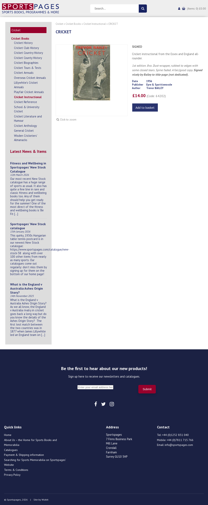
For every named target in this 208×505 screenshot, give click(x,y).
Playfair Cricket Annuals (29, 91)
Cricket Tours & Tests (27, 67)
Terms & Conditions (16, 469)
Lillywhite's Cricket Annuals (26, 84)
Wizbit (45, 499)
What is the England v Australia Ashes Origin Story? (26, 288)
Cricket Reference (25, 101)
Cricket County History (28, 57)
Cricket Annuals (24, 72)
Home (7, 434)
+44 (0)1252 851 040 (175, 434)
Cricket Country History (28, 52)
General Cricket (24, 130)
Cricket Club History (26, 47)
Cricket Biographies (26, 62)
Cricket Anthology (25, 125)
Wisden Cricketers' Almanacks (25, 137)
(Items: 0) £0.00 (196, 8)
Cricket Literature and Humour (28, 118)
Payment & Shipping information (24, 454)
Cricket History (23, 42)
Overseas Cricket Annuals (30, 77)
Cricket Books (20, 38)
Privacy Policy (12, 474)
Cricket (59, 24)
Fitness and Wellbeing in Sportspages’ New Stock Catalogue (28, 167)
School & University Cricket (26, 108)
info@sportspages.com (179, 444)
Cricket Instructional (27, 96)
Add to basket (145, 107)
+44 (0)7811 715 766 (180, 439)
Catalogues (11, 449)
